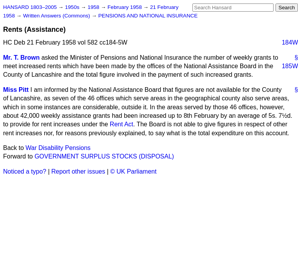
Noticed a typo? (24, 171)
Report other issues (78, 171)
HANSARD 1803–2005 (30, 7)
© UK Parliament (133, 171)
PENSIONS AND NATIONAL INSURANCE (148, 16)
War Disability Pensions (58, 148)
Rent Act (121, 124)
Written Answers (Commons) (57, 16)
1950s (73, 7)
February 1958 (125, 7)
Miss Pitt (16, 89)
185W (290, 66)
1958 (94, 7)
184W (290, 42)
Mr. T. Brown (21, 57)
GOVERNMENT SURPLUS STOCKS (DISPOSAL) (104, 156)
